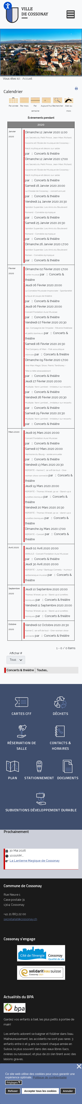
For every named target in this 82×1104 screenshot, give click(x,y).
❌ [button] (79, 1066)
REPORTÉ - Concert (34, 534)
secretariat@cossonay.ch (20, 919)
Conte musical (32, 274)
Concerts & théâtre (20, 670)
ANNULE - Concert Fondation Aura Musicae (46, 554)
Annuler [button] (68, 1091)
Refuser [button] (13, 1091)
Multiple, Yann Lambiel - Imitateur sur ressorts (48, 387)
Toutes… (42, 670)
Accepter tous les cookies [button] (40, 1091)
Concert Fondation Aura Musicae (41, 312)
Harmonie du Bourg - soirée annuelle (43, 454)
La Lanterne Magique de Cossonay (35, 860)
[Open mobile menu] (71, 14)
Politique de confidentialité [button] (50, 1077)
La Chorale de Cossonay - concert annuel (45, 191)
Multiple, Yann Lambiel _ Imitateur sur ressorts (48, 402)
